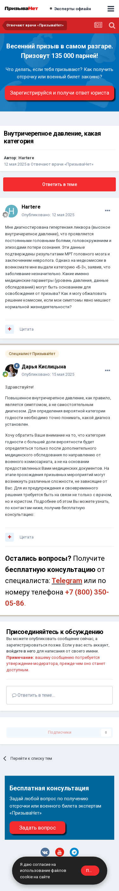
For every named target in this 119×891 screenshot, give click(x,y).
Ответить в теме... (33, 695)
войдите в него (21, 651)
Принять (92, 870)
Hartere (26, 157)
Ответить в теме (59, 184)
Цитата (27, 329)
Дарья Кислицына (44, 367)
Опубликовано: (48, 214)
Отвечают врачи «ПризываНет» (62, 164)
